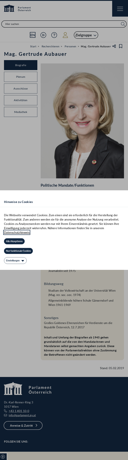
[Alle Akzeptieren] (14, 241)
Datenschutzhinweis (17, 232)
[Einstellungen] (15, 260)
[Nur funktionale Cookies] (18, 251)
